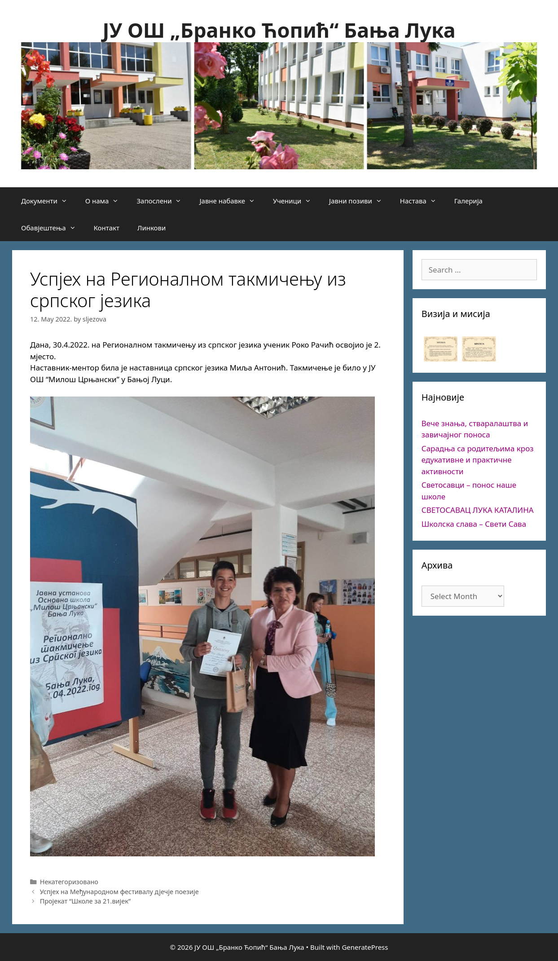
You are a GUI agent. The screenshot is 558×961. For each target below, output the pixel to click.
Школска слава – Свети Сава (474, 524)
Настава (422, 200)
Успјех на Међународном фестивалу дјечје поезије (119, 891)
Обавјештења (53, 227)
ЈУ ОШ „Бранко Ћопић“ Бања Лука (278, 30)
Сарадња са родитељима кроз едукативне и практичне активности (478, 459)
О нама (106, 200)
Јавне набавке (231, 200)
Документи (48, 200)
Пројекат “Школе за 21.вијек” (85, 901)
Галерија (468, 200)
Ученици (296, 200)
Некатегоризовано (69, 881)
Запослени (163, 200)
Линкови (151, 227)
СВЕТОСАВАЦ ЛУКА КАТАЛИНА (478, 510)
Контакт (106, 227)
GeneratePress (365, 947)
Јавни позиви (360, 200)
